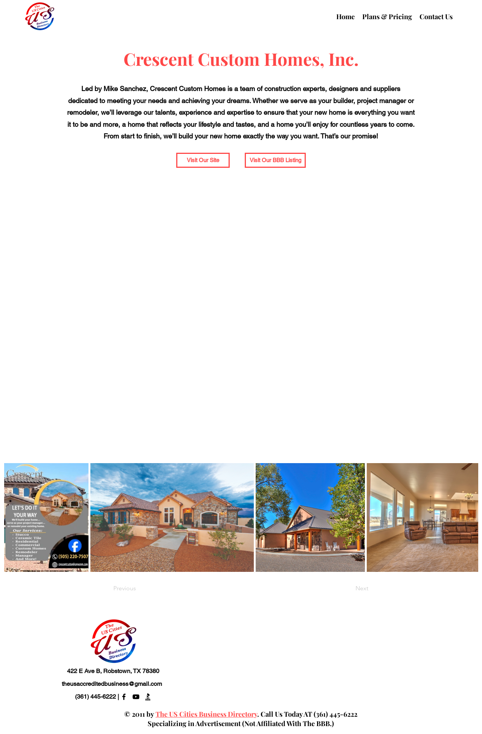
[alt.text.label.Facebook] (124, 697)
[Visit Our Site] (203, 160)
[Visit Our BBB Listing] (275, 160)
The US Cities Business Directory (206, 714)
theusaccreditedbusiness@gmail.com (112, 683)
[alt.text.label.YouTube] (136, 697)
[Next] (349, 588)
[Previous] (138, 588)
